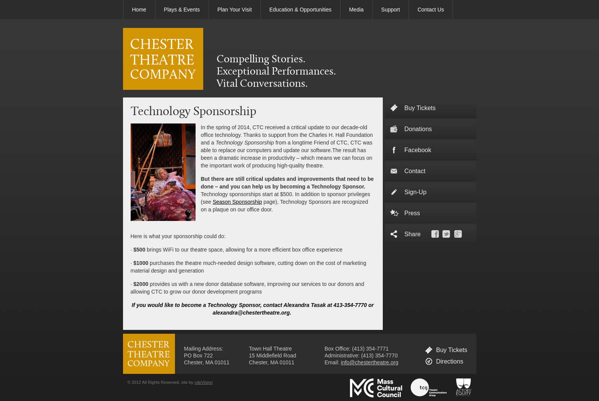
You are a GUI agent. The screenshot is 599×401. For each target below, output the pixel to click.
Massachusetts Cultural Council (376, 388)
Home (139, 9)
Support (390, 9)
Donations (418, 129)
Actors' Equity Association (464, 388)
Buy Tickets (452, 350)
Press (412, 213)
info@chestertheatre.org (369, 362)
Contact (415, 171)
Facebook (418, 150)
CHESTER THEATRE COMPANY (163, 59)
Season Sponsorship (237, 202)
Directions (449, 361)
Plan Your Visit (234, 9)
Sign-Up (416, 192)
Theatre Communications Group (429, 388)
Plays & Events (182, 9)
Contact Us (431, 9)
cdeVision (203, 382)
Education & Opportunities (300, 9)
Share (413, 234)
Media (356, 9)
